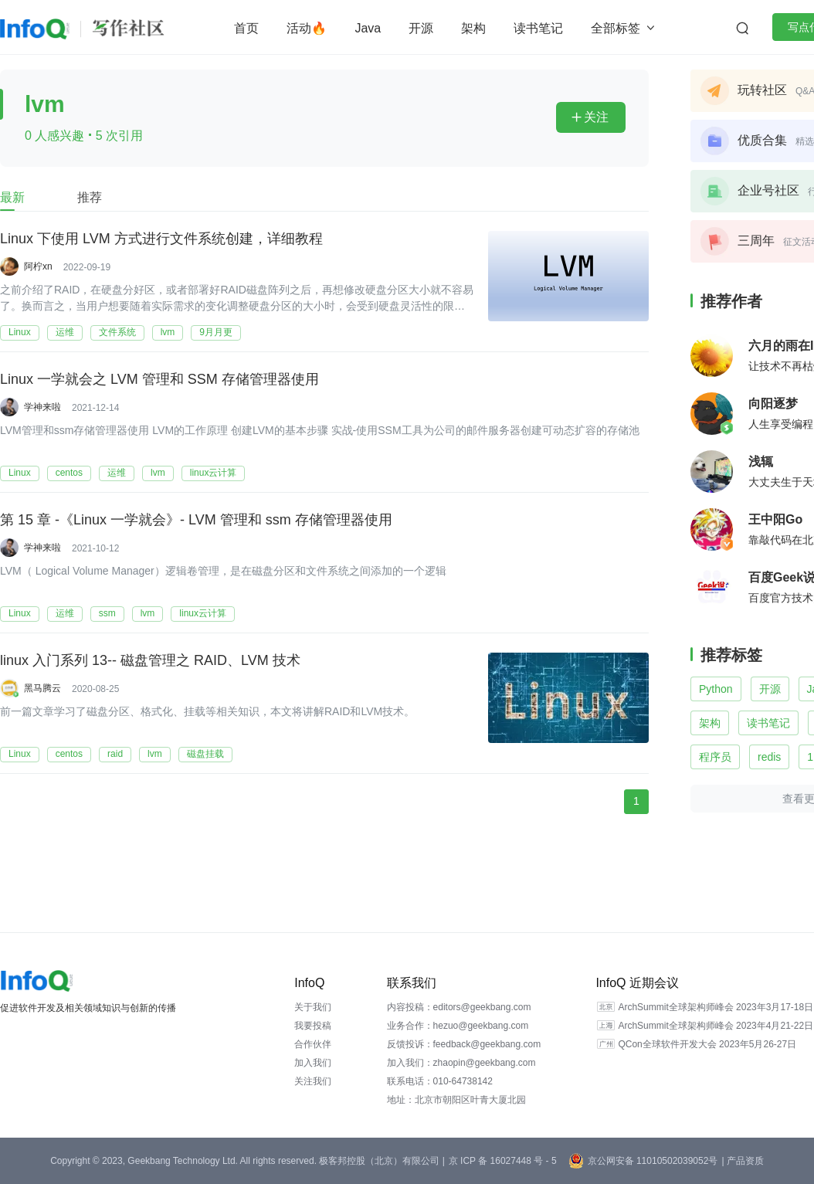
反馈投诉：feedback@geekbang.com (464, 1044)
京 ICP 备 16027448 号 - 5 (503, 1160)
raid (115, 753)
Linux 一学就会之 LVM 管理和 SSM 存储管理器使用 (159, 378)
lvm (168, 332)
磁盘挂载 (205, 753)
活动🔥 (307, 28)
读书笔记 (538, 28)
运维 (65, 332)
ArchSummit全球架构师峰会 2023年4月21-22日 (715, 1025)
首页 (246, 28)
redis (769, 757)
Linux (19, 332)
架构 (473, 28)
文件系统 (117, 332)
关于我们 (312, 1007)
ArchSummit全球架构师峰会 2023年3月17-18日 (715, 1007)
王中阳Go (775, 519)
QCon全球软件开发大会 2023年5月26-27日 (707, 1044)
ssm (107, 613)
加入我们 (312, 1062)
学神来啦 (42, 407)
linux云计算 (213, 472)
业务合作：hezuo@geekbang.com (458, 1025)
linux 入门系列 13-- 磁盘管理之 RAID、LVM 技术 (150, 659)
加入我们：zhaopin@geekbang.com (461, 1062)
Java (367, 28)
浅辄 (760, 461)
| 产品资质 (742, 1160)
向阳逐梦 (773, 403)
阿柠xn (38, 266)
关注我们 (312, 1081)
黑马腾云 (42, 688)
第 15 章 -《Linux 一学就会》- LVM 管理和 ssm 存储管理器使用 (196, 519)
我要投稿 (312, 1025)
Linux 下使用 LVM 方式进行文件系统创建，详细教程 (161, 238)
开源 (421, 28)
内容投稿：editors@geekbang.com (459, 1007)
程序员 (715, 757)
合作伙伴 (312, 1044)
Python (716, 689)
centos (69, 472)
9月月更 (215, 332)
